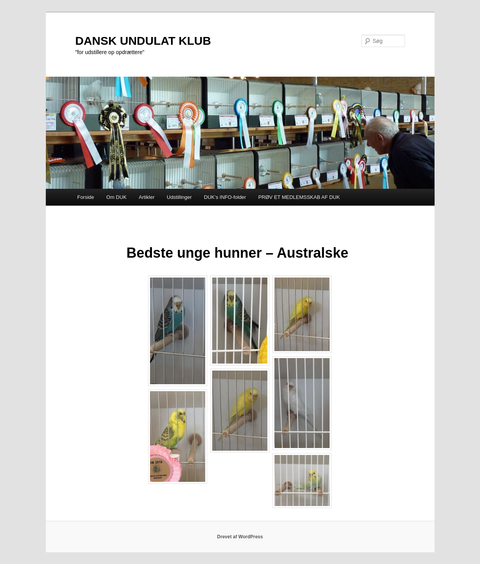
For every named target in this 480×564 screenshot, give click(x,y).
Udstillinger (179, 197)
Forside (85, 197)
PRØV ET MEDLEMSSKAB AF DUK (299, 197)
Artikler (146, 197)
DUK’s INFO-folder (225, 197)
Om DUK (116, 197)
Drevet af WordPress (240, 536)
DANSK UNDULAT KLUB (143, 40)
